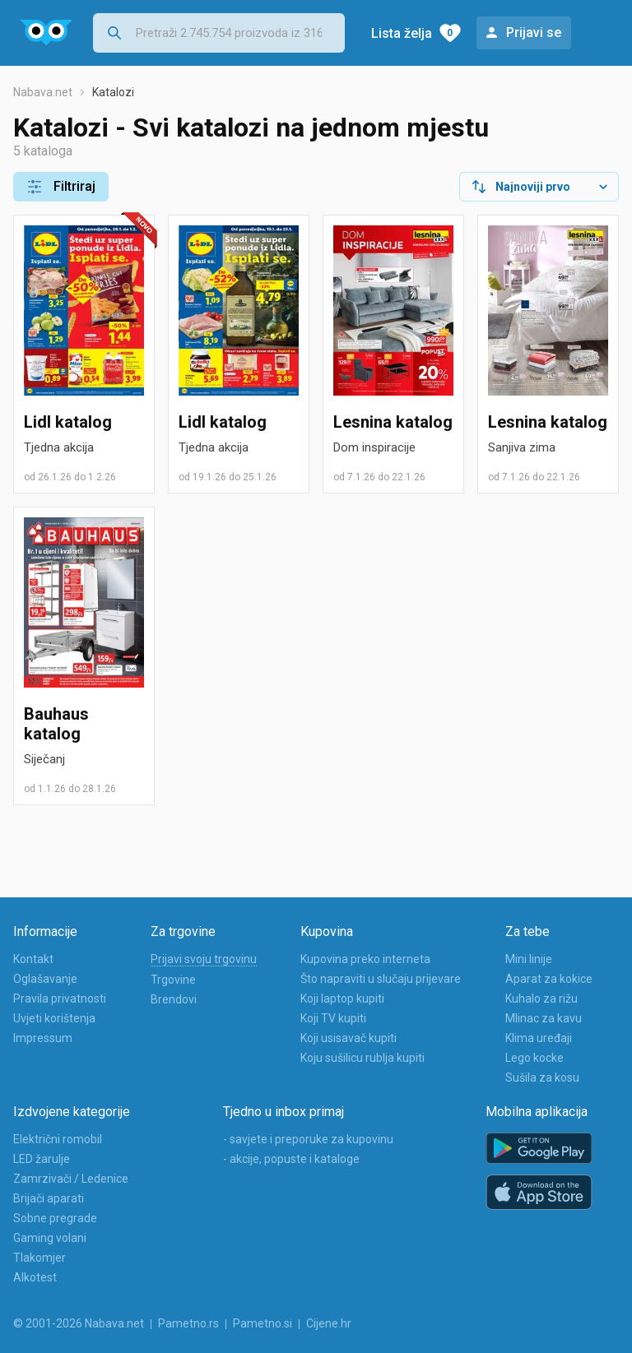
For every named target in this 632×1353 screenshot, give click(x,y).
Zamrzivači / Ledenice (70, 1178)
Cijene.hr (328, 1323)
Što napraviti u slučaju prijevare (380, 978)
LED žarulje (41, 1158)
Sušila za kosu (542, 1077)
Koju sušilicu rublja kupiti (362, 1057)
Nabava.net (42, 92)
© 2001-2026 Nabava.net (78, 1323)
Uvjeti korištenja (54, 1018)
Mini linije (528, 959)
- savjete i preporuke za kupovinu (308, 1139)
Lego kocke (534, 1057)
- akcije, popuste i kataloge (291, 1158)
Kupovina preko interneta (365, 959)
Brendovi (174, 999)
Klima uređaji (538, 1038)
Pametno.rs (188, 1323)
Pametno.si (262, 1323)
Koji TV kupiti (333, 1018)
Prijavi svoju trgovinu (204, 959)
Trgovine (173, 979)
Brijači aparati (48, 1198)
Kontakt (33, 959)
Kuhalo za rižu (541, 998)
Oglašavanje (45, 978)
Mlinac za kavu (543, 1018)
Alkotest (35, 1277)
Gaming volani (49, 1237)
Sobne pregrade (55, 1218)
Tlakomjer (39, 1257)
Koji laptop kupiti (342, 998)
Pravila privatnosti (59, 998)
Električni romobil (57, 1139)
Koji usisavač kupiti (348, 1038)
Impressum (42, 1038)
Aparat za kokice (548, 978)
